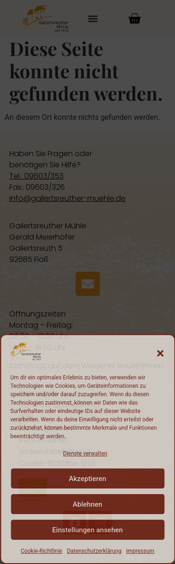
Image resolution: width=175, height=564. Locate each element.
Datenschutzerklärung (94, 551)
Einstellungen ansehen (87, 530)
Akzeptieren (87, 479)
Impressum (140, 551)
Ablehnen (87, 504)
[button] (160, 353)
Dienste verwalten (85, 453)
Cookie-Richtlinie (41, 551)
